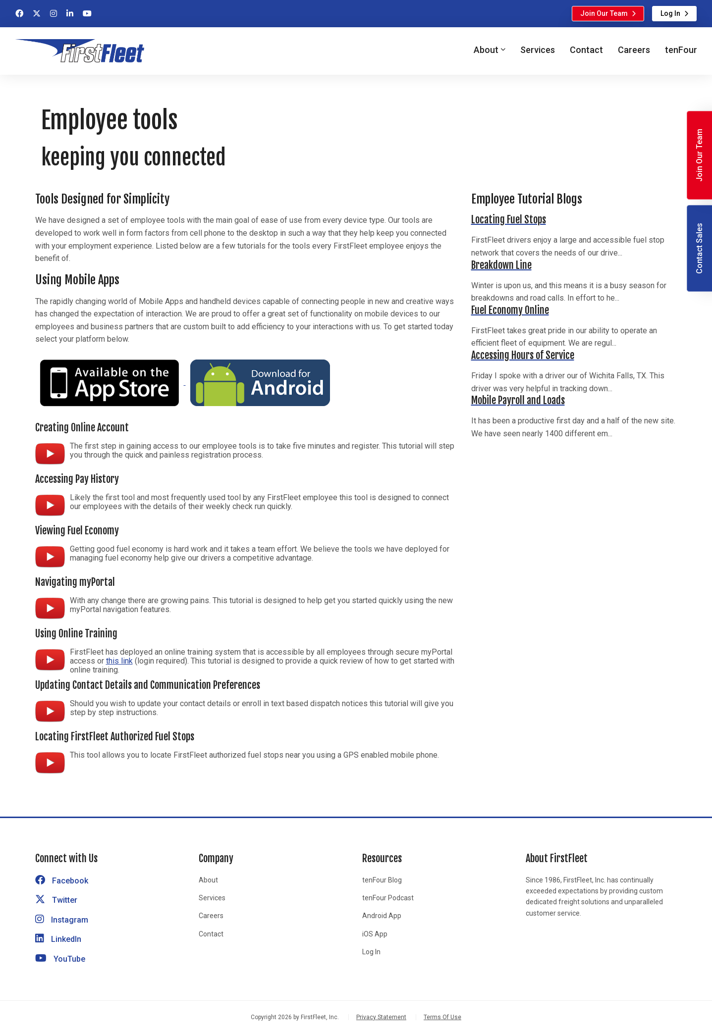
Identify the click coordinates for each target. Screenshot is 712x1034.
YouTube (60, 959)
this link (119, 661)
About (208, 880)
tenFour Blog (382, 880)
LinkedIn (58, 939)
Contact (586, 50)
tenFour (681, 50)
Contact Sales (699, 248)
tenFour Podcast (388, 898)
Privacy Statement (381, 1017)
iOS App (374, 934)
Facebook (61, 880)
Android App (381, 916)
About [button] (486, 50)
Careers (634, 50)
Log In (670, 13)
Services (537, 50)
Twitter (56, 900)
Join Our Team (604, 13)
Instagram (61, 920)
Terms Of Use (442, 1017)
